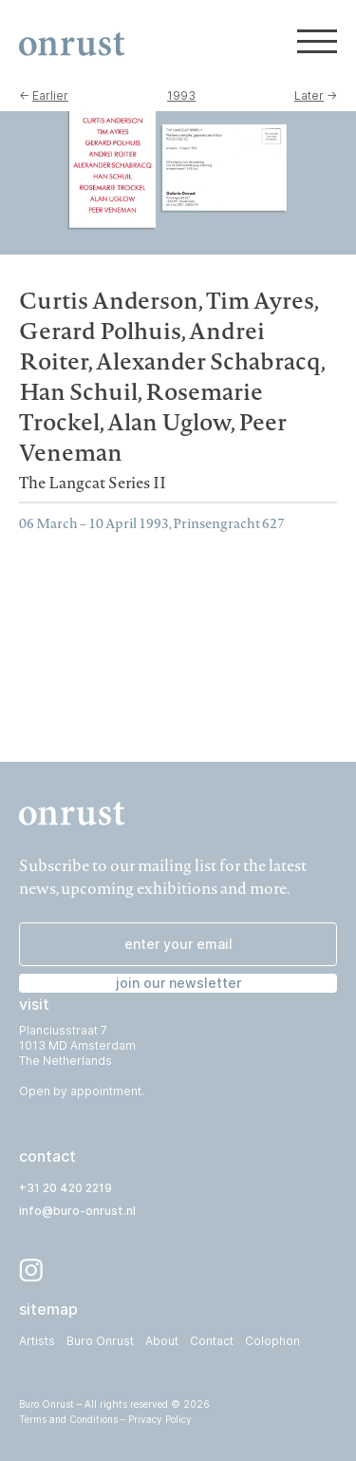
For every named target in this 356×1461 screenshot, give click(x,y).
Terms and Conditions (68, 1419)
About (161, 1341)
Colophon (272, 1341)
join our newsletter (178, 983)
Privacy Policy (160, 1419)
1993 (181, 95)
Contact (212, 1341)
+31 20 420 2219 (65, 1188)
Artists (37, 1341)
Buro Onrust (100, 1341)
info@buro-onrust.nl (77, 1211)
